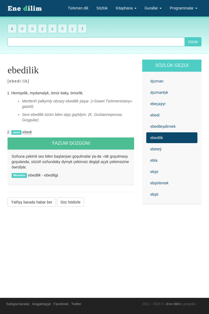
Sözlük (102, 8)
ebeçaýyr (158, 104)
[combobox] (96, 41)
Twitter (76, 304)
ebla (153, 160)
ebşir (154, 172)
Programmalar (183, 8)
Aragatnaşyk (41, 304)
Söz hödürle (70, 202)
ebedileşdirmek (163, 126)
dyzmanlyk (159, 92)
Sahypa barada (17, 304)
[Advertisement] (71, 248)
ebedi (27, 132)
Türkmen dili (78, 8)
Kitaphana (126, 8)
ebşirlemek (159, 183)
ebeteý (156, 149)
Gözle (193, 42)
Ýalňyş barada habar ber (31, 202)
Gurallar (153, 8)
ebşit (154, 194)
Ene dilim (174, 304)
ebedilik (156, 138)
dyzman (156, 81)
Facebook (61, 304)
